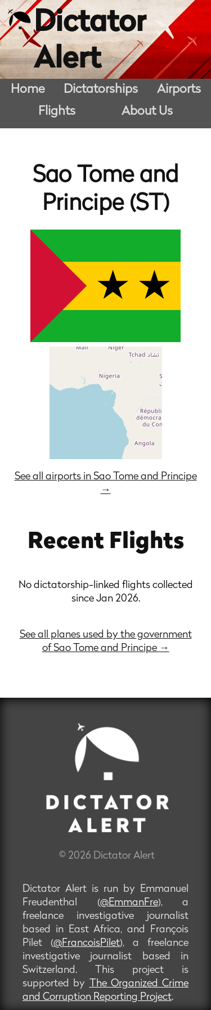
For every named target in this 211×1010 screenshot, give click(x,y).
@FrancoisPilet (86, 943)
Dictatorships (101, 89)
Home (28, 89)
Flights (56, 111)
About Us (147, 111)
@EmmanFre (129, 902)
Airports (179, 89)
